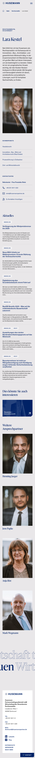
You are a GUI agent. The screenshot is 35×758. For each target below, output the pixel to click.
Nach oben (9, 749)
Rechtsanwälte (16, 11)
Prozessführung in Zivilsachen (12, 160)
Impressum (9, 747)
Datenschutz (10, 745)
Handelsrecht (7, 146)
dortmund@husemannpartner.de (16, 729)
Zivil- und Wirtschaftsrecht (11, 165)
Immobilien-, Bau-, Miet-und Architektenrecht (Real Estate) (12, 153)
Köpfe (7, 11)
